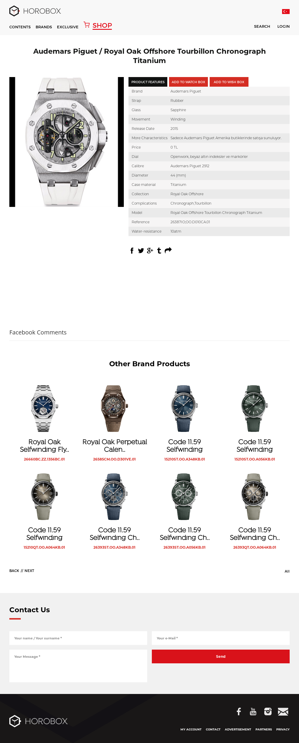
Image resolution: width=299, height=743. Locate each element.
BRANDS (44, 27)
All (287, 571)
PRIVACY (283, 729)
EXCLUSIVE (68, 27)
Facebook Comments (38, 332)
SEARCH (258, 27)
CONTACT (213, 729)
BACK (14, 570)
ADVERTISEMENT (238, 729)
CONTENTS (20, 27)
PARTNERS (263, 729)
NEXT (29, 570)
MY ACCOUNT (190, 729)
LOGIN (283, 27)
